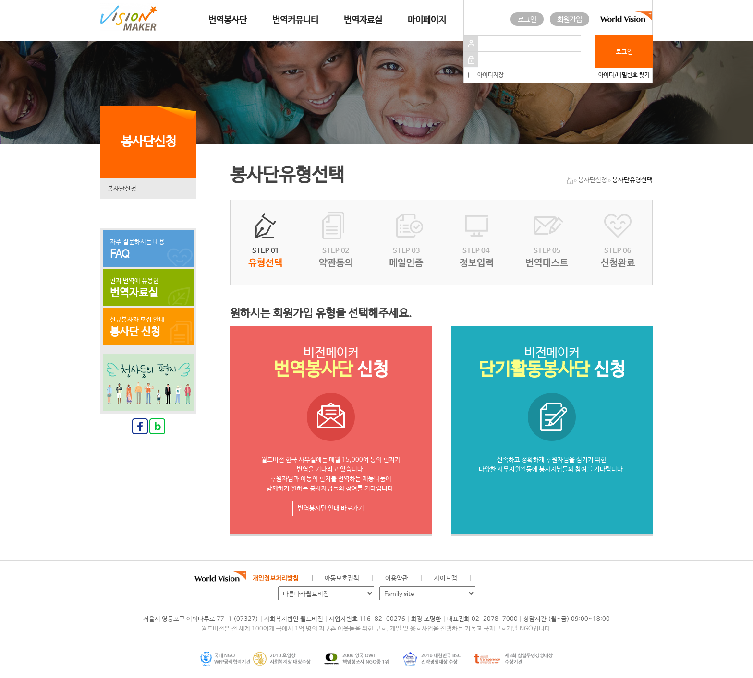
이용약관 (396, 578)
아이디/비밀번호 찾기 (624, 75)
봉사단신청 (122, 188)
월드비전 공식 (486, 578)
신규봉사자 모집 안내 (148, 327)
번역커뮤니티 (295, 20)
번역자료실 (363, 20)
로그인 (527, 19)
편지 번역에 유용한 (148, 288)
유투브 (551, 578)
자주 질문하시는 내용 (148, 249)
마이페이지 (427, 20)
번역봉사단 (227, 20)
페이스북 (502, 578)
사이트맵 (445, 578)
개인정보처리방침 (276, 578)
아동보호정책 (342, 578)
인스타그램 (534, 578)
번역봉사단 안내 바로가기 (331, 508)
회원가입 (569, 19)
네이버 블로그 (518, 578)
